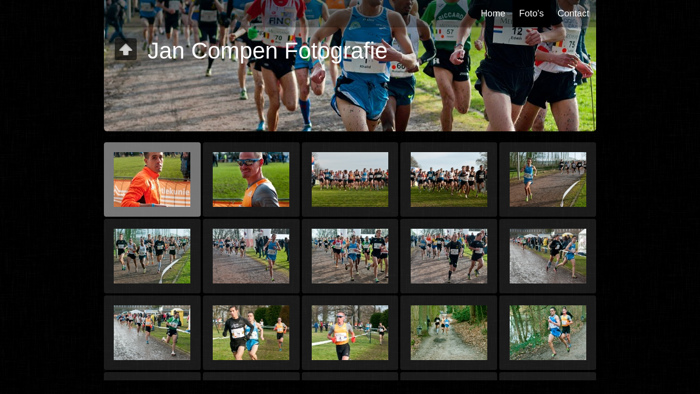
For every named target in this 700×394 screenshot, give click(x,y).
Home (493, 13)
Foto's (531, 13)
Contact (574, 13)
